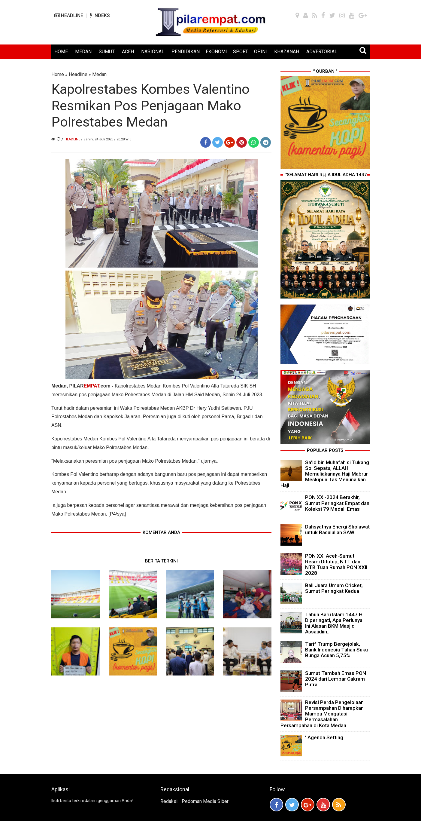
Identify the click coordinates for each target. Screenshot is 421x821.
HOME (61, 51)
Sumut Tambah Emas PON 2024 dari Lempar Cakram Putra (335, 679)
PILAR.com (90, 385)
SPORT (240, 51)
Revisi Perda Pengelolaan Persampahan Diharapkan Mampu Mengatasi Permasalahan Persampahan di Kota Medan (322, 713)
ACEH (128, 51)
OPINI (260, 51)
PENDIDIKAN (185, 51)
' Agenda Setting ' (325, 737)
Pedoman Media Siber (205, 801)
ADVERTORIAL (321, 51)
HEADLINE (68, 15)
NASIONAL (152, 51)
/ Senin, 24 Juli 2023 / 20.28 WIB (106, 139)
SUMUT (107, 51)
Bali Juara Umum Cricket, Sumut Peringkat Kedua (334, 588)
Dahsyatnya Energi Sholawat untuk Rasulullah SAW (337, 529)
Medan (99, 74)
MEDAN (83, 51)
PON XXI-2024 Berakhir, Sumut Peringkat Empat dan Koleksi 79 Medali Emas (337, 503)
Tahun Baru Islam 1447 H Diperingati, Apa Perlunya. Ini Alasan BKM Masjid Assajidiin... (334, 623)
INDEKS (100, 15)
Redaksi (168, 801)
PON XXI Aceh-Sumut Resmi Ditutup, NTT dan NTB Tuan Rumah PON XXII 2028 (336, 564)
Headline (78, 74)
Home (57, 74)
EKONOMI (216, 51)
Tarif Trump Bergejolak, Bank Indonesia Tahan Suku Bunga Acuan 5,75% (336, 649)
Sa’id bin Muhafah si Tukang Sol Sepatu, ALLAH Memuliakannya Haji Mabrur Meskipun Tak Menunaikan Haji (324, 474)
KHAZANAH (286, 51)
